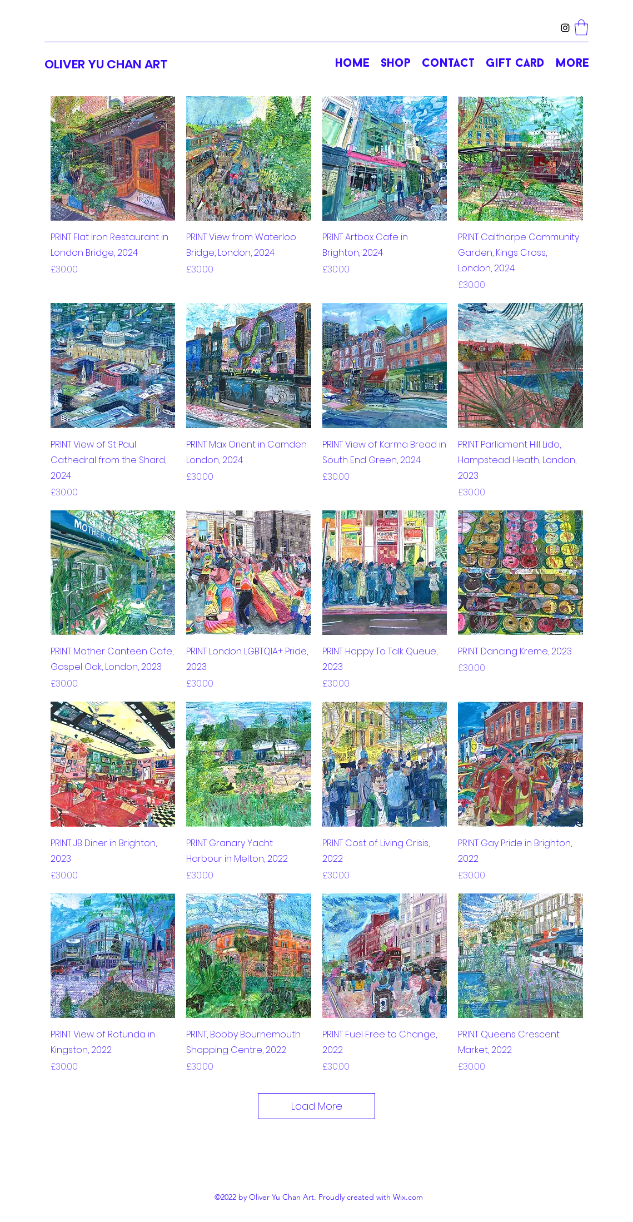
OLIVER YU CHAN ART (106, 64)
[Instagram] (565, 27)
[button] (581, 27)
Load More (316, 1106)
